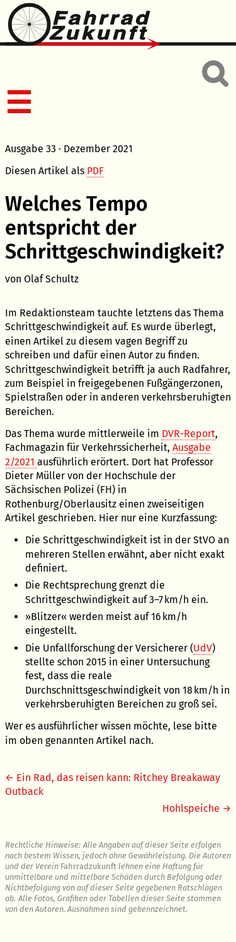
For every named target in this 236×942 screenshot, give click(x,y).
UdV (202, 648)
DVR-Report (188, 434)
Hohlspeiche (191, 808)
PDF (95, 171)
